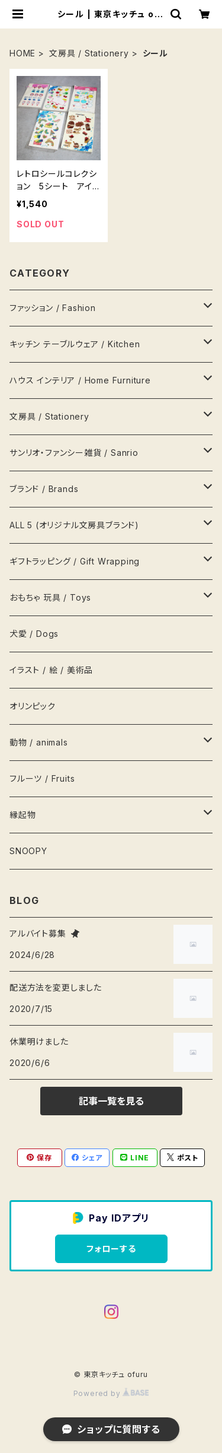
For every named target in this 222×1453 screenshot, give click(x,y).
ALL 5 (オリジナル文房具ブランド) (74, 525)
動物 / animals (38, 742)
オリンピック (32, 706)
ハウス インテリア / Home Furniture (80, 380)
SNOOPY (28, 851)
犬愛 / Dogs (34, 634)
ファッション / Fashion (52, 308)
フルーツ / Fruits (42, 778)
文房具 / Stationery (89, 53)
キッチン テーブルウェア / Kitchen (74, 344)
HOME (22, 53)
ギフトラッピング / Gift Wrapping (74, 561)
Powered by (111, 1393)
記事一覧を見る (111, 1101)
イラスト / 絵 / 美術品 (51, 670)
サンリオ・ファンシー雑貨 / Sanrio (74, 453)
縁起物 (22, 815)
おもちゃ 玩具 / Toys (50, 597)
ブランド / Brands (43, 489)
